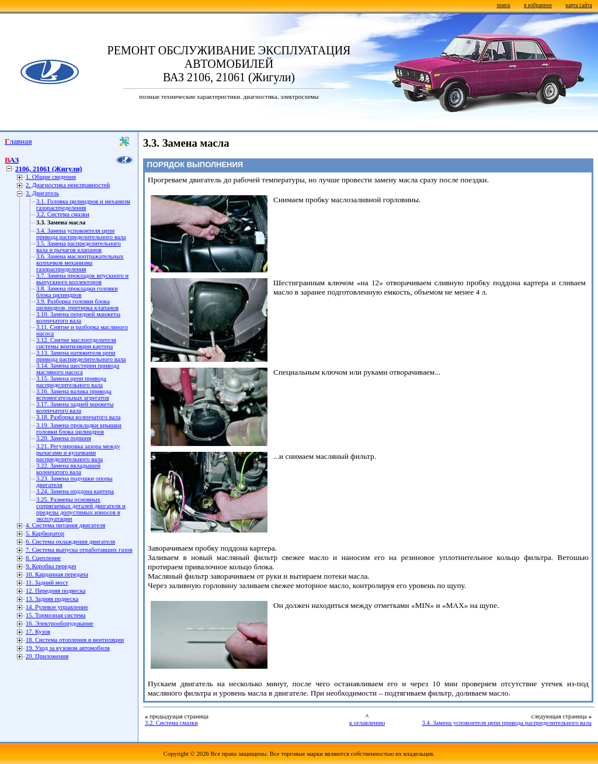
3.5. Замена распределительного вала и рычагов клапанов (78, 246)
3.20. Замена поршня (63, 438)
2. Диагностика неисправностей (68, 185)
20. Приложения (47, 656)
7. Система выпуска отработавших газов (79, 550)
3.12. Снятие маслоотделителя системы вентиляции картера (76, 343)
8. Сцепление (43, 558)
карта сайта (579, 5)
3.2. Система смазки (62, 214)
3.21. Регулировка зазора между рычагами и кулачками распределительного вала (78, 452)
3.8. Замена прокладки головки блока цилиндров (77, 291)
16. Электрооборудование (59, 623)
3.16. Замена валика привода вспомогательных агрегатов (74, 394)
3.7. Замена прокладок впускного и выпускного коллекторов (82, 278)
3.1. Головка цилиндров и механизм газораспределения (83, 204)
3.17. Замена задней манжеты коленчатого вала (75, 407)
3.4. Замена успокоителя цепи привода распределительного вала (81, 233)
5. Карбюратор (45, 533)
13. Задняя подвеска (52, 599)
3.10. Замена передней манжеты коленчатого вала (78, 317)
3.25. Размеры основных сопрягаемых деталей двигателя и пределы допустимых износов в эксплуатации (81, 509)
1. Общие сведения (51, 177)
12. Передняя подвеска (56, 590)
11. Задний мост (47, 582)
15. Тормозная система (55, 615)
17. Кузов (38, 631)
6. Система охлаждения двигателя (70, 541)
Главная (18, 141)
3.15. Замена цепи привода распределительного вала (71, 381)
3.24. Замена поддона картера (75, 491)
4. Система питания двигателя (65, 525)
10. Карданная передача (57, 574)
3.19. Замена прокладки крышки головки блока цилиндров (78, 428)
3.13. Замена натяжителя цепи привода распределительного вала (81, 356)
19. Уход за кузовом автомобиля (68, 648)
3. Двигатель (42, 193)
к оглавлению (367, 723)
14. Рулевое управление (57, 607)
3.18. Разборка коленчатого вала (78, 417)
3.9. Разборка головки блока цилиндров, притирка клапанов (77, 304)
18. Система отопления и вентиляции (75, 640)
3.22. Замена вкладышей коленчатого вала (68, 468)
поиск (503, 5)
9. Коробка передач (51, 566)
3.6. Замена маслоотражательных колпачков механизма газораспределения (80, 262)
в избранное (538, 5)
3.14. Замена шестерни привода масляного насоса (77, 368)
